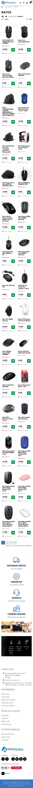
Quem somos (5, 694)
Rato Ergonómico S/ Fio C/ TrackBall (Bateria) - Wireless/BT (8, 149)
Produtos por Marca (7, 734)
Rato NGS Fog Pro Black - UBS (24, 386)
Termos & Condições (8, 706)
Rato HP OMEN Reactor (7, 320)
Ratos (16, 7)
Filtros (28, 19)
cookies (14, 782)
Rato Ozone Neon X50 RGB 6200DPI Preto (8, 452)
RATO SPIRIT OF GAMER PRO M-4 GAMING (8, 41)
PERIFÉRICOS (8, 7)
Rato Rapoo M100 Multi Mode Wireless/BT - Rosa (24, 488)
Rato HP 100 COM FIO (8, 286)
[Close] (24, 786)
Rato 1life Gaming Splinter (24, 41)
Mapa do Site (5, 721)
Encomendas (5, 697)
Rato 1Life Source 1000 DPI (24, 74)
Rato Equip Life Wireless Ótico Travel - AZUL (23, 109)
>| (15, 543)
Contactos (4, 718)
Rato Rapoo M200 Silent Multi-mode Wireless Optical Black (8, 524)
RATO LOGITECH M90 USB (8, 386)
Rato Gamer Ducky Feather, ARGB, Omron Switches (7, 218)
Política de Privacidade (8, 700)
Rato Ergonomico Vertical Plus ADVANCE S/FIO (8, 184)
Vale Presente (5, 737)
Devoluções (5, 715)
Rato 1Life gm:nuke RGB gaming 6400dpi (8, 75)
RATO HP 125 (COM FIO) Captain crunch (23, 286)
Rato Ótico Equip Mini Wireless (24, 418)
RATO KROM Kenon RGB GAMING (6, 352)
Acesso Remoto (6, 724)
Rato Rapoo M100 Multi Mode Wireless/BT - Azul (24, 453)
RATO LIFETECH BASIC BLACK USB (24, 352)
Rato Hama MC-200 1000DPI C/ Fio (7, 253)
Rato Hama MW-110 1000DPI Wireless (24, 253)
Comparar (8, 53)
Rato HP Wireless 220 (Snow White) (24, 320)
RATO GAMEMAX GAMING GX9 (24, 183)
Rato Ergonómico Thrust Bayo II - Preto (24, 147)
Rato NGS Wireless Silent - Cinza (8, 418)
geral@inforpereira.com (12, 680)
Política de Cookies (7, 703)
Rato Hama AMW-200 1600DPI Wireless (24, 217)
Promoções (5, 740)
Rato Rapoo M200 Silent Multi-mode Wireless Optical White (24, 524)
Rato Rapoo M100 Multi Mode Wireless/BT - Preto (8, 488)
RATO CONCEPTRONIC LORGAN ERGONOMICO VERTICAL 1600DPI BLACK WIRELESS (8, 111)
